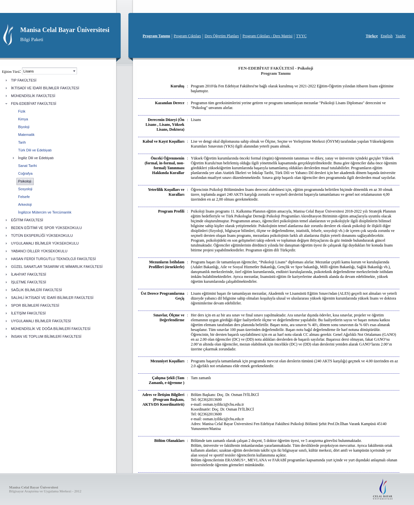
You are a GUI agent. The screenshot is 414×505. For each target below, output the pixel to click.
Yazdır (401, 36)
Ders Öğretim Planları (222, 36)
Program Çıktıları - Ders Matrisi (268, 36)
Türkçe (372, 36)
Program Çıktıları (187, 36)
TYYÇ (301, 36)
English (387, 36)
